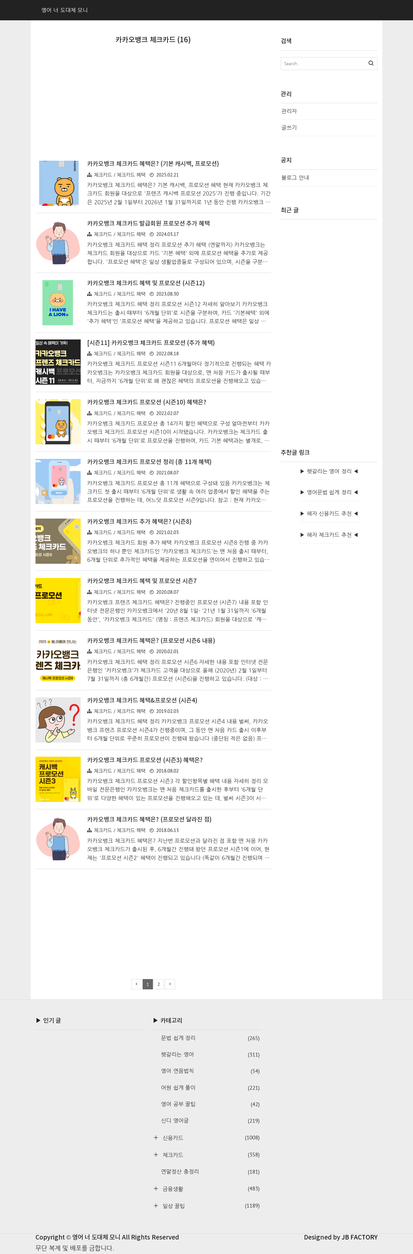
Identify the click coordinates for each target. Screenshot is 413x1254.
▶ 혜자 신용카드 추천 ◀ (329, 514)
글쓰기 (289, 128)
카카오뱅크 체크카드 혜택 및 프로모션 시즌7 (142, 581)
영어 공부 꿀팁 (210, 1104)
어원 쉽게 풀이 (210, 1088)
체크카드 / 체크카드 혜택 (120, 174)
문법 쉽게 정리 (210, 1038)
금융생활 (210, 1188)
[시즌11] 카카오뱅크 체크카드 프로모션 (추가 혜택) (151, 343)
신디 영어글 (210, 1121)
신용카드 (210, 1137)
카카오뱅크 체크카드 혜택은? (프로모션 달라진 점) (149, 819)
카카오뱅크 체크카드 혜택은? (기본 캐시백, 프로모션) (153, 163)
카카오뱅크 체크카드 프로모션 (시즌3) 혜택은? (145, 760)
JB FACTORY (360, 1237)
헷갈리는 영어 (210, 1054)
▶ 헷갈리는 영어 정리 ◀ (329, 471)
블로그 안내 (295, 178)
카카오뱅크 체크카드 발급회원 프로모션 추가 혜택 (148, 223)
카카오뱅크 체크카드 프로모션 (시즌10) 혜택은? (146, 402)
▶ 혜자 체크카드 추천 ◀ (329, 535)
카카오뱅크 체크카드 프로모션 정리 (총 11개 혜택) (149, 462)
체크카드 (210, 1154)
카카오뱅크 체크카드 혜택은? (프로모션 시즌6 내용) (151, 640)
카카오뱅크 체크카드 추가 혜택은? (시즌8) (139, 521)
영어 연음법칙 (210, 1071)
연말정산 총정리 (210, 1172)
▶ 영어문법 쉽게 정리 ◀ (329, 492)
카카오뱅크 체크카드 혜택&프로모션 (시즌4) (142, 700)
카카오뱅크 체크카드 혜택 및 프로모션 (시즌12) (146, 283)
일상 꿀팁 (210, 1205)
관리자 (289, 111)
